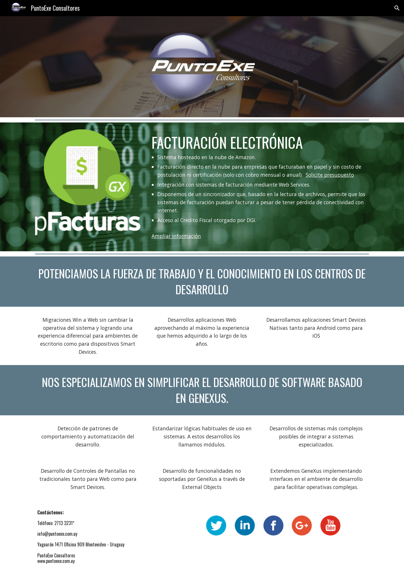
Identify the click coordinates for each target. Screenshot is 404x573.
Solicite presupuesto (330, 174)
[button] (397, 8)
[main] (259, 178)
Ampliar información (176, 235)
